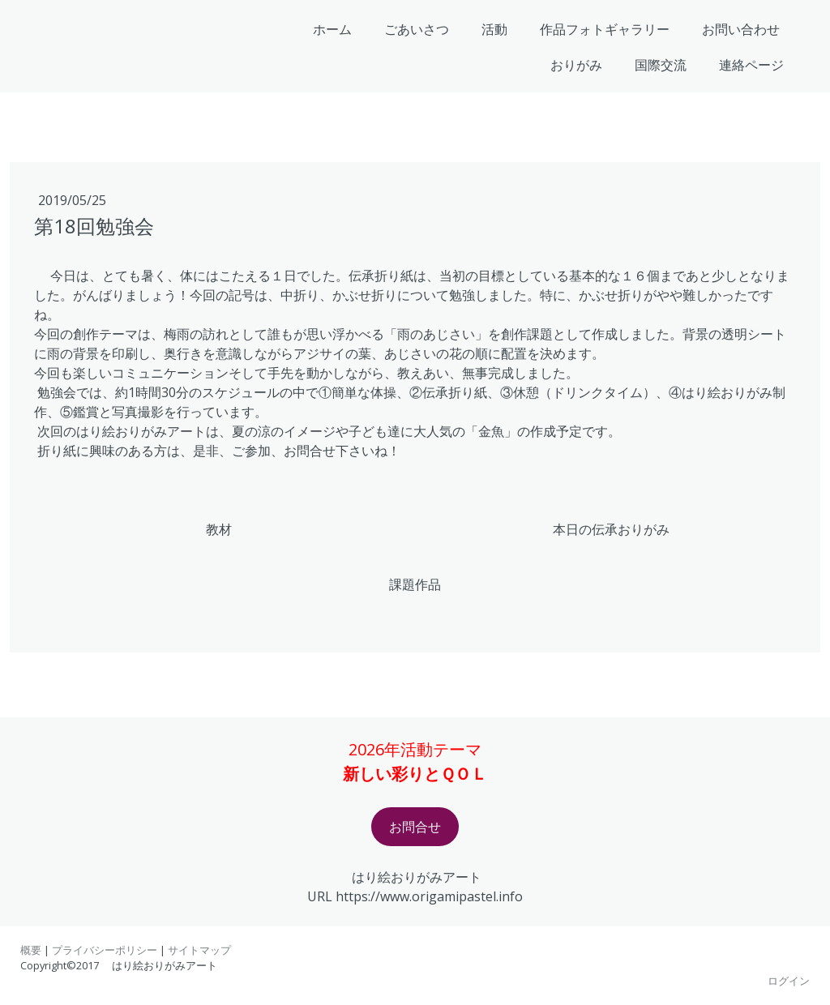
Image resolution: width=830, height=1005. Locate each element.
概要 (30, 950)
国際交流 (661, 65)
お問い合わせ (741, 29)
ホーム (332, 29)
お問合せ (415, 827)
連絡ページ (751, 65)
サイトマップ (199, 950)
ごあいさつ (416, 29)
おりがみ (576, 65)
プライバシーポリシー (104, 950)
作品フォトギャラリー (605, 29)
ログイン (789, 980)
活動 (494, 29)
